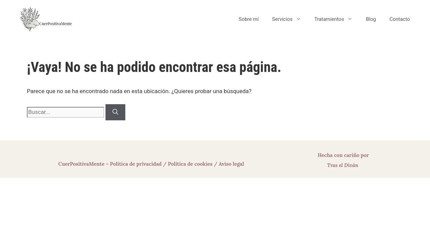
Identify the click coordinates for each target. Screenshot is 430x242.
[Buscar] (115, 112)
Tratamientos (336, 19)
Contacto (399, 19)
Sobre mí (248, 19)
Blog (371, 19)
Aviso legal (231, 164)
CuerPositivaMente (81, 164)
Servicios (290, 19)
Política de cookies (190, 164)
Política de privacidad (136, 164)
